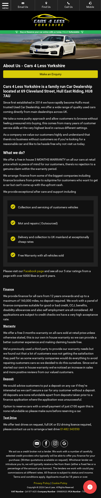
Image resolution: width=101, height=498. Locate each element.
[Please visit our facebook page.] (46, 443)
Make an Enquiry (51, 74)
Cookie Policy (59, 483)
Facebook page (34, 271)
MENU (5, 5)
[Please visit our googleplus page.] (64, 443)
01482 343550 (70, 429)
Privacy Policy (42, 483)
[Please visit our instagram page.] (55, 443)
